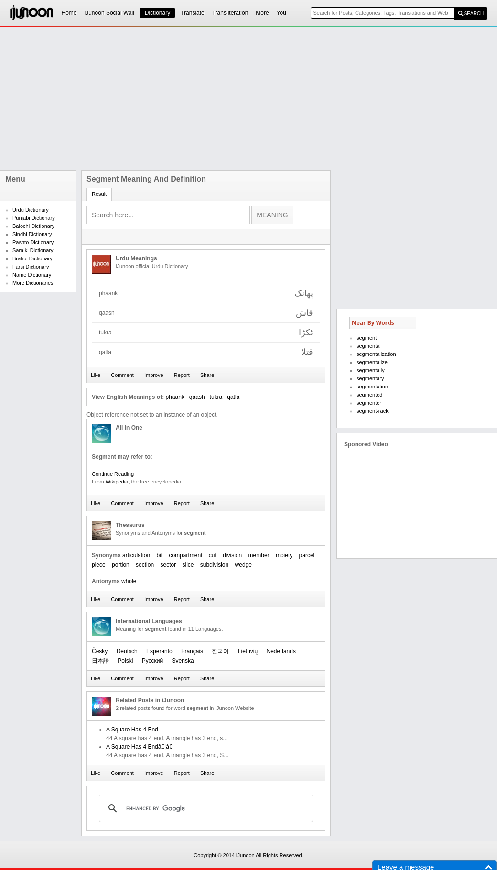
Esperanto (159, 651)
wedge (243, 564)
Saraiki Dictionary (33, 250)
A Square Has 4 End (132, 729)
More (262, 13)
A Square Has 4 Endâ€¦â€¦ (140, 746)
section (145, 564)
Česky (100, 651)
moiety (284, 555)
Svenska (183, 660)
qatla (233, 397)
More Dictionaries (33, 283)
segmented (369, 394)
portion (121, 564)
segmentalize (372, 362)
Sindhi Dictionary (32, 234)
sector (168, 564)
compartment (185, 555)
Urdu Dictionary (30, 210)
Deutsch (127, 651)
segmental (369, 346)
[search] (204, 808)
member (259, 555)
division (232, 555)
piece (99, 564)
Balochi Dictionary (33, 226)
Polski (125, 660)
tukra (216, 397)
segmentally (371, 370)
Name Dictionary (31, 275)
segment (367, 338)
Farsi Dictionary (30, 266)
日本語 (100, 660)
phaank (174, 397)
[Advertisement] (200, 98)
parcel (307, 555)
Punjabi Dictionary (33, 218)
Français (192, 651)
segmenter (369, 403)
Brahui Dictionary (32, 258)
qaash (197, 397)
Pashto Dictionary (33, 242)
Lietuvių (248, 651)
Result (99, 194)
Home (69, 13)
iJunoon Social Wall (109, 13)
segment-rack (373, 411)
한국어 (220, 651)
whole (128, 581)
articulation (136, 555)
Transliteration (230, 13)
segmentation (372, 386)
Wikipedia (117, 481)
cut (212, 555)
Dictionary (157, 13)
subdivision (214, 564)
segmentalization (376, 354)
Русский (152, 660)
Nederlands (281, 651)
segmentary (370, 378)
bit (159, 555)
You (281, 13)
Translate (193, 13)
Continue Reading (113, 474)
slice (188, 564)
